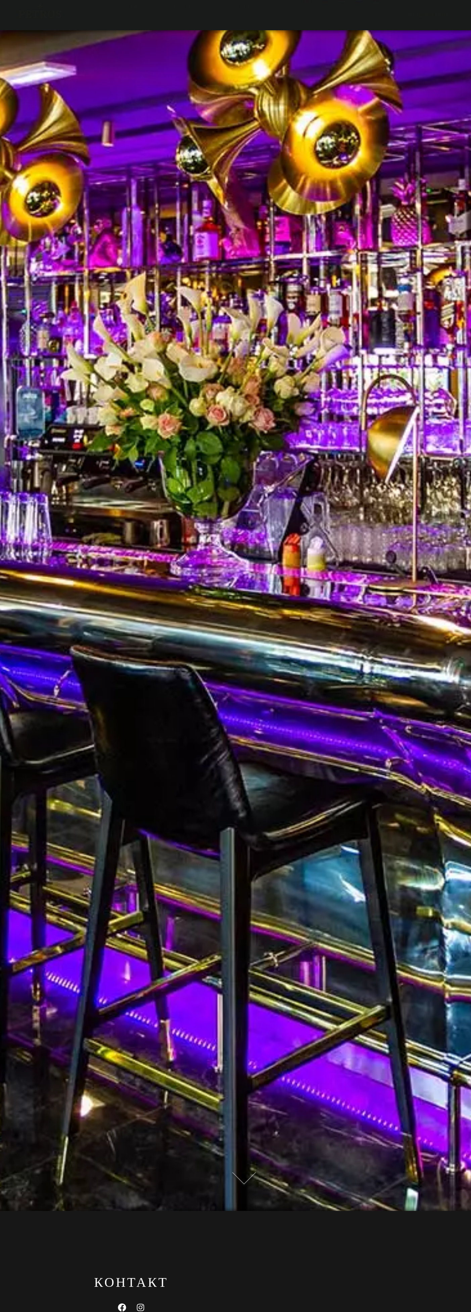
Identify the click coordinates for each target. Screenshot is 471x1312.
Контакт (214, 15)
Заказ (244, 15)
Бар (154, 15)
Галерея (181, 15)
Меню (131, 15)
